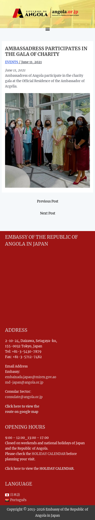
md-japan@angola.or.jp (24, 382)
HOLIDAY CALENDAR (49, 454)
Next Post (47, 213)
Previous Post (47, 201)
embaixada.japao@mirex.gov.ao (30, 377)
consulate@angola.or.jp (24, 397)
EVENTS (11, 62)
